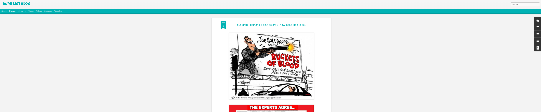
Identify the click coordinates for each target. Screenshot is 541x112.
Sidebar (39, 11)
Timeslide (58, 11)
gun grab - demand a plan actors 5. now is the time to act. (271, 24)
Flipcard (12, 11)
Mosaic (31, 11)
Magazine (22, 11)
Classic (4, 11)
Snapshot (48, 11)
